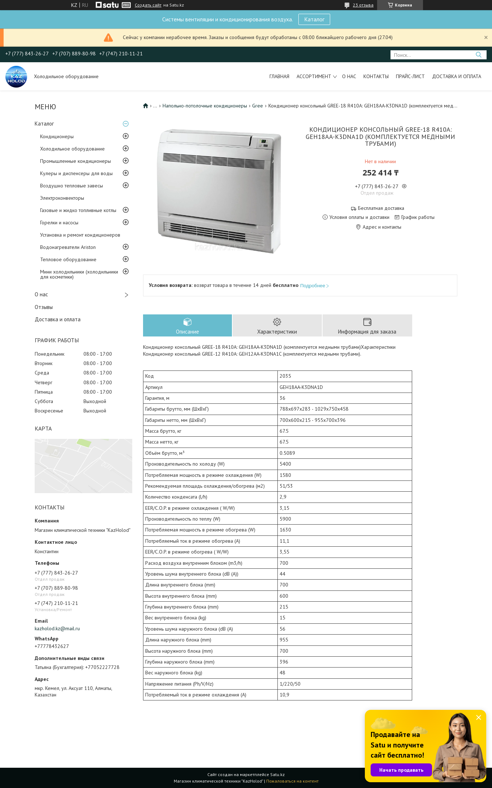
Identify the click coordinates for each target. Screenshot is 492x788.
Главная (279, 76)
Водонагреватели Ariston (68, 247)
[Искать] (478, 54)
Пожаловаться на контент (292, 781)
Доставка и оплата (456, 76)
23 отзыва (363, 5)
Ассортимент (314, 76)
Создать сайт (148, 5)
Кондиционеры (57, 136)
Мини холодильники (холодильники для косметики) (79, 274)
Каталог (314, 19)
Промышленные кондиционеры (75, 161)
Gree (257, 105)
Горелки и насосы (59, 222)
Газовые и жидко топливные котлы (78, 210)
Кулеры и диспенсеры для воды (76, 173)
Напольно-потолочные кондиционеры (205, 105)
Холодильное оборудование (72, 148)
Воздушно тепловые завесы (71, 185)
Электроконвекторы (62, 198)
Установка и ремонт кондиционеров (80, 235)
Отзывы (44, 307)
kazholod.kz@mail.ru (57, 628)
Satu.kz (277, 774)
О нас (349, 76)
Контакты (376, 76)
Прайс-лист (410, 76)
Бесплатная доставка (381, 208)
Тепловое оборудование (68, 259)
